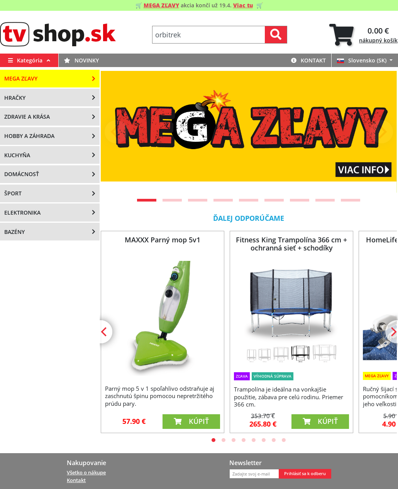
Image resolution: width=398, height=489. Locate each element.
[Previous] (116, 131)
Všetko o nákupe (86, 472)
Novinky (81, 60)
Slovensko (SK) (362, 60)
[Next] (381, 131)
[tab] (363, 35)
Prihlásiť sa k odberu (305, 473)
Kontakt (308, 60)
